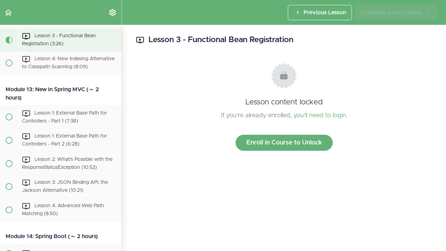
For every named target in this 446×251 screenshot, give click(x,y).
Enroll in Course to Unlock (284, 143)
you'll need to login (319, 115)
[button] (8, 12)
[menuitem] (113, 12)
